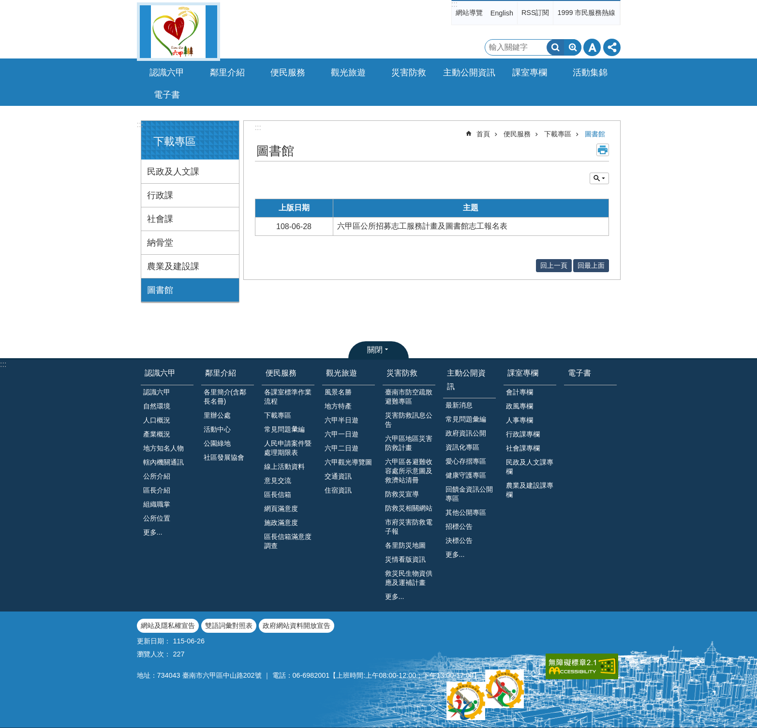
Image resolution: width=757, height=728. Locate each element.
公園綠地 (217, 443)
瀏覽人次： (154, 654)
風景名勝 (338, 392)
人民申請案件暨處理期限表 (288, 447)
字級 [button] (592, 47)
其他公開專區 (465, 512)
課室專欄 (522, 373)
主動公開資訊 (466, 379)
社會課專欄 (523, 448)
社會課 (160, 219)
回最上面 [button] (591, 265)
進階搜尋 (572, 47)
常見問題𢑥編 (284, 429)
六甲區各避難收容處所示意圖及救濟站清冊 (408, 471)
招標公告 (459, 526)
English (501, 13)
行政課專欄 (523, 434)
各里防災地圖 (405, 545)
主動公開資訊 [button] (469, 72)
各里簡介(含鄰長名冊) (225, 396)
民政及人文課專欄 (529, 466)
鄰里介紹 (220, 373)
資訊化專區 (462, 447)
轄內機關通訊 (163, 462)
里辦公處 (217, 415)
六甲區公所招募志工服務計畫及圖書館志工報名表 (422, 226)
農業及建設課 (173, 266)
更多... (153, 532)
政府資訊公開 (465, 433)
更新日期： (154, 641)
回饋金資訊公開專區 (469, 493)
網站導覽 (469, 12)
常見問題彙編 (465, 419)
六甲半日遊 (341, 420)
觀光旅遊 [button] (348, 72)
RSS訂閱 (535, 12)
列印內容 (602, 150)
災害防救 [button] (408, 72)
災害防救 (401, 373)
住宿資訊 (338, 490)
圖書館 (160, 290)
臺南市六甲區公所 (178, 31)
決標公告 (459, 540)
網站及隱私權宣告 (168, 625)
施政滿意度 (281, 522)
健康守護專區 (465, 475)
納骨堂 (160, 243)
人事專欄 (519, 420)
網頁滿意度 (281, 508)
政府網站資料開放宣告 (296, 625)
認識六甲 (160, 373)
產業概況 (156, 434)
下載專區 (174, 141)
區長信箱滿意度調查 (288, 541)
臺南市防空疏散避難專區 (408, 396)
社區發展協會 (224, 457)
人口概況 (156, 420)
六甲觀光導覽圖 (348, 462)
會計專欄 (519, 392)
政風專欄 (519, 406)
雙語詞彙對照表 (228, 625)
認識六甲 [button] (166, 72)
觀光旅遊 (341, 373)
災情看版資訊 (405, 559)
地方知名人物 (163, 448)
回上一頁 (553, 265)
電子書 (167, 95)
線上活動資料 (284, 466)
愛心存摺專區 (465, 461)
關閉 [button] (375, 350)
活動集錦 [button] (590, 72)
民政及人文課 (173, 171)
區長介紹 (156, 490)
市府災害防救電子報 (408, 526)
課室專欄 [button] (529, 72)
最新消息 (459, 405)
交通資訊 (338, 476)
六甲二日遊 (341, 448)
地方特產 (338, 406)
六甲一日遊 (341, 434)
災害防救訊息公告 (408, 419)
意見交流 (277, 480)
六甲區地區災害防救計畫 (408, 443)
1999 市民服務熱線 (586, 12)
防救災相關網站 (408, 508)
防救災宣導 (402, 494)
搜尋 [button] (555, 47)
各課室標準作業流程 (288, 396)
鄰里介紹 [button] (227, 72)
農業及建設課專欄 (529, 489)
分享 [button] (612, 47)
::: (454, 4)
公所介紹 (156, 476)
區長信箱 (277, 494)
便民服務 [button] (287, 72)
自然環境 (156, 406)
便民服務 (517, 134)
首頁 (483, 134)
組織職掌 (156, 504)
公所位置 (156, 518)
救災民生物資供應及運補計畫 (408, 577)
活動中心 (217, 429)
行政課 (160, 195)
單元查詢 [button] (599, 178)
